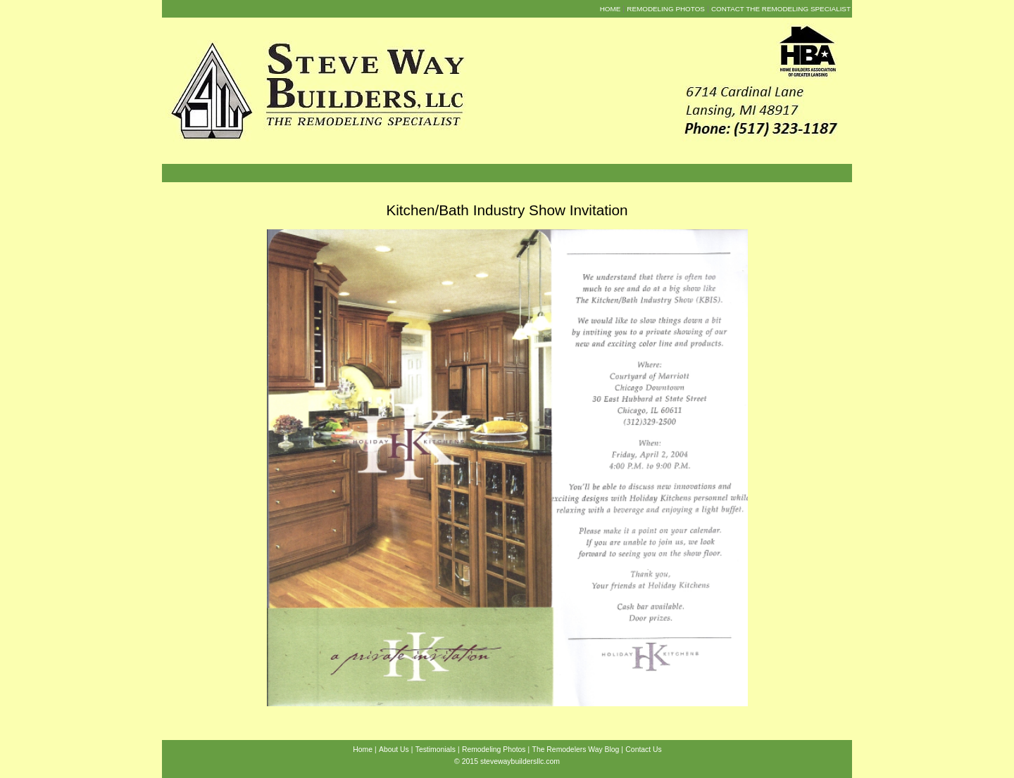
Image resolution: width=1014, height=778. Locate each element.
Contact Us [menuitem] (643, 749)
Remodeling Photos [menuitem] (666, 9)
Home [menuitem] (610, 9)
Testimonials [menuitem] (435, 749)
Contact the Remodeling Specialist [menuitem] (781, 9)
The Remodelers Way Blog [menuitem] (576, 749)
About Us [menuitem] (394, 749)
